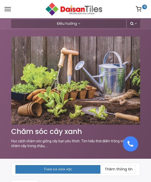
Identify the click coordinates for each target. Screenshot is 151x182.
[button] (133, 23)
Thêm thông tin (119, 169)
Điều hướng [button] (67, 23)
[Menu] (7, 9)
